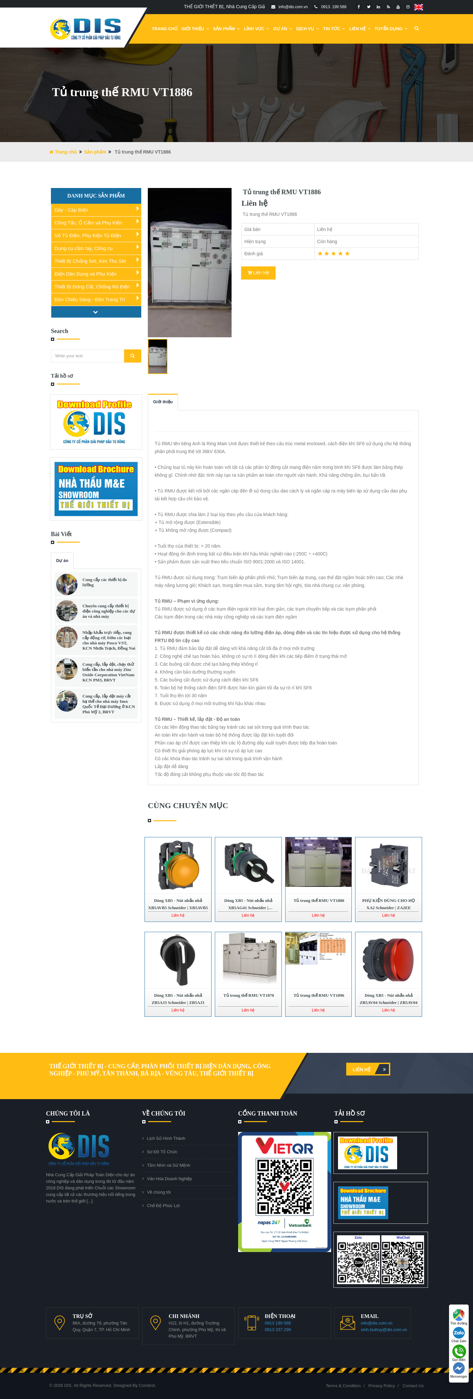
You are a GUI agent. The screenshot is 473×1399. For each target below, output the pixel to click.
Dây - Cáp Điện (71, 210)
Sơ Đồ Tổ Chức (162, 1151)
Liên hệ (371, 1069)
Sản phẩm (226, 28)
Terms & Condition (343, 1385)
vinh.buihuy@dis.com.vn (384, 1329)
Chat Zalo (458, 1335)
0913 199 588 (278, 1323)
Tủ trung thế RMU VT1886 (281, 192)
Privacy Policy (382, 1385)
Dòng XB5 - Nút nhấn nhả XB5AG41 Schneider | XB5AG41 (248, 907)
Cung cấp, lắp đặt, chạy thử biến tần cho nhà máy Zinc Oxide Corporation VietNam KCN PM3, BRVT (108, 672)
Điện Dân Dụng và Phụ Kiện (85, 274)
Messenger (458, 1370)
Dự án (62, 560)
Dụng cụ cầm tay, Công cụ (84, 248)
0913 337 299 (278, 1329)
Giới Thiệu (195, 28)
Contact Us (413, 1385)
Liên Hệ (360, 28)
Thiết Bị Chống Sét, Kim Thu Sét (90, 261)
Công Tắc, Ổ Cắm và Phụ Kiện (88, 222)
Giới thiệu (163, 401)
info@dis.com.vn (377, 1323)
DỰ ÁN (282, 28)
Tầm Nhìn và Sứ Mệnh (168, 1165)
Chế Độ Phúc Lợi (163, 1205)
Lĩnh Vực (257, 28)
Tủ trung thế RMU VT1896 (318, 995)
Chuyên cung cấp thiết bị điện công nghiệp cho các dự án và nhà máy (108, 611)
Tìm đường (458, 1317)
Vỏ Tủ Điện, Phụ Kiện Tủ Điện (88, 235)
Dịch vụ (307, 28)
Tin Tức (334, 28)
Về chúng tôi (159, 1192)
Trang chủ (165, 28)
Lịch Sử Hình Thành (166, 1138)
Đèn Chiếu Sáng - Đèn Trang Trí (90, 299)
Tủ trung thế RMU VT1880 (318, 900)
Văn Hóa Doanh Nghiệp (169, 1178)
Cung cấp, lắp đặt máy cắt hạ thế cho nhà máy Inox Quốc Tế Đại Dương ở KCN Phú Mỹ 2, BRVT (108, 704)
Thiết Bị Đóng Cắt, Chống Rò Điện (92, 286)
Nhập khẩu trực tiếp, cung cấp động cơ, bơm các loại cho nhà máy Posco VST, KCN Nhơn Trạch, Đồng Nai (108, 640)
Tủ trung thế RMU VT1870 (248, 995)
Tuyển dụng (391, 28)
